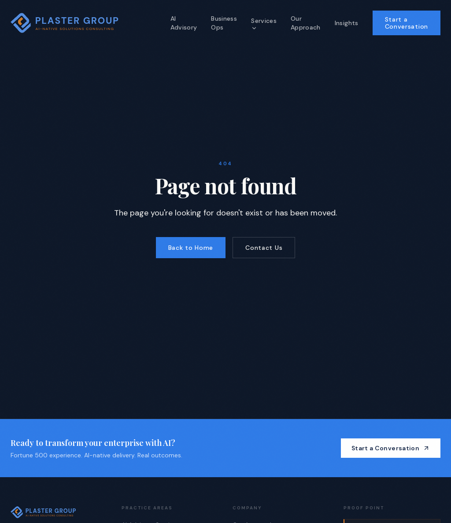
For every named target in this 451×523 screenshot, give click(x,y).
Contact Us (263, 248)
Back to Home (190, 248)
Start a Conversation (406, 22)
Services (264, 24)
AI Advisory (183, 23)
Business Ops (224, 23)
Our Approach (306, 23)
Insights (347, 23)
